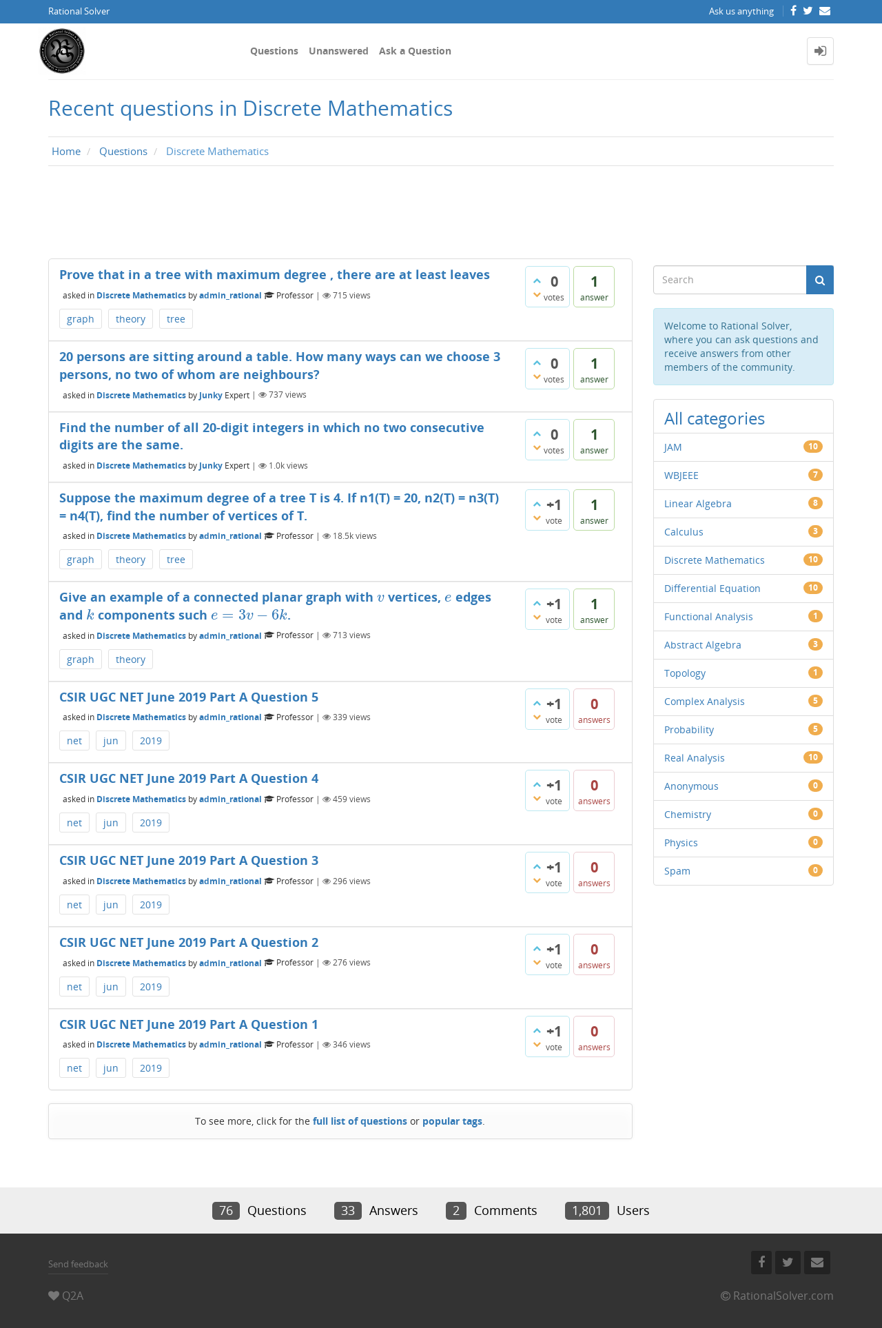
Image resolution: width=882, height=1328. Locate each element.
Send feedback (78, 1264)
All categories (714, 418)
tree (176, 318)
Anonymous (691, 786)
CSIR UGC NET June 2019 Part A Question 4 (188, 778)
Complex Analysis (704, 701)
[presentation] (380, 597)
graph (80, 318)
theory (130, 318)
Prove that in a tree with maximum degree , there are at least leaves (274, 274)
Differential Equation (712, 588)
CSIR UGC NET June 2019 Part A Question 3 (188, 860)
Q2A (72, 1295)
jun (111, 740)
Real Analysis (694, 757)
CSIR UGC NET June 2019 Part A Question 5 (188, 696)
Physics (681, 842)
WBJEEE (681, 475)
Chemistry (687, 814)
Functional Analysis (708, 616)
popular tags (452, 1120)
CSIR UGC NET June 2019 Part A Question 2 (188, 942)
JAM (673, 446)
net (74, 740)
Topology (685, 673)
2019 (151, 740)
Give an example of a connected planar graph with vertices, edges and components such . (275, 606)
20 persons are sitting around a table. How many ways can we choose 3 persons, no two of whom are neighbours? (279, 365)
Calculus (684, 531)
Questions (274, 50)
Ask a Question (415, 50)
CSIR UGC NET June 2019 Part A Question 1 (188, 1024)
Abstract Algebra (702, 644)
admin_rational (230, 295)
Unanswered (339, 50)
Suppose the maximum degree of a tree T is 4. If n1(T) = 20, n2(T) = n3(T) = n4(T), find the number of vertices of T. (279, 506)
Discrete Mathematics (141, 295)
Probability (689, 729)
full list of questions (360, 1120)
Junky (211, 394)
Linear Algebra (698, 503)
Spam (677, 870)
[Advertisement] (441, 216)
